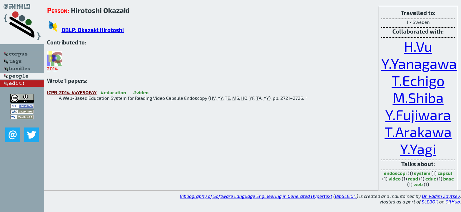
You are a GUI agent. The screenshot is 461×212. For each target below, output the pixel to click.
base (448, 178)
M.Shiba (418, 97)
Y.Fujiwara (418, 114)
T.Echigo (418, 80)
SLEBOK (430, 201)
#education (113, 92)
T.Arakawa (418, 131)
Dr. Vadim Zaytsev (441, 196)
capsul (444, 173)
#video (140, 92)
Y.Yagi (418, 148)
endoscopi (395, 173)
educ (430, 178)
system (422, 173)
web (418, 184)
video (394, 178)
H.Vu (418, 46)
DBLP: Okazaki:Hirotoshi (92, 29)
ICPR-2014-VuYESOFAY (72, 92)
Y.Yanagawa (419, 63)
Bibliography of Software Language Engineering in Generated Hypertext (256, 196)
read (413, 178)
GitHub (453, 201)
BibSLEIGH (345, 196)
